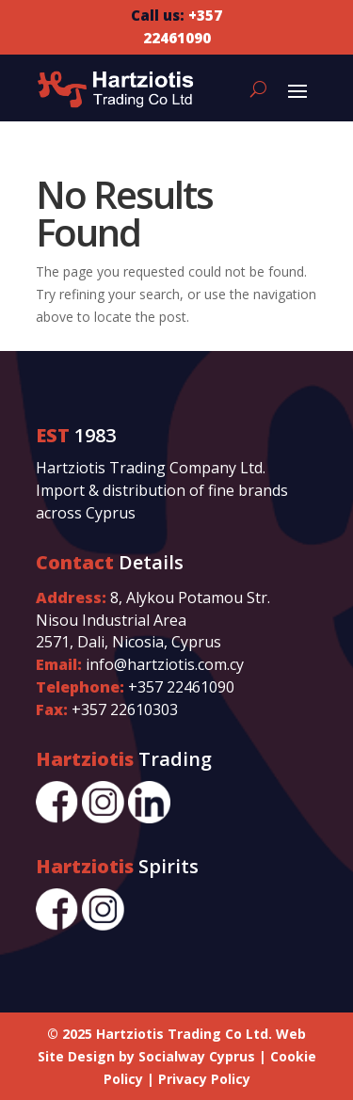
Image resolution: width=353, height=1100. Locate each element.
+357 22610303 (125, 709)
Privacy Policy (204, 1079)
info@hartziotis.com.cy (165, 664)
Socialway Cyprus (196, 1056)
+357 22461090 (181, 687)
